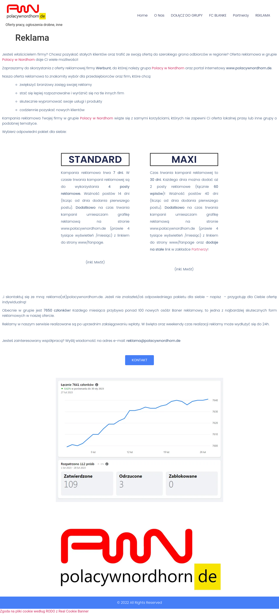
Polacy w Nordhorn (18, 59)
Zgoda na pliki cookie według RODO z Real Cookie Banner (44, 611)
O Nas (159, 15)
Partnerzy (241, 15)
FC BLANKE (217, 15)
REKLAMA (262, 15)
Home (142, 15)
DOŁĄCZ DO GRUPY (186, 15)
